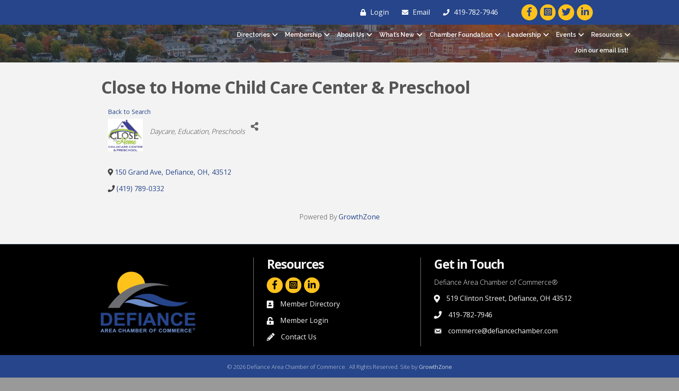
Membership (303, 41)
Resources (606, 41)
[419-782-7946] (468, 12)
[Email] (414, 12)
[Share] (254, 140)
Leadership (524, 41)
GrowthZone (359, 230)
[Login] (372, 12)
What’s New (396, 41)
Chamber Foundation (461, 41)
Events (566, 41)
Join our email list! (601, 56)
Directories (253, 41)
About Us (350, 41)
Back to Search (129, 125)
